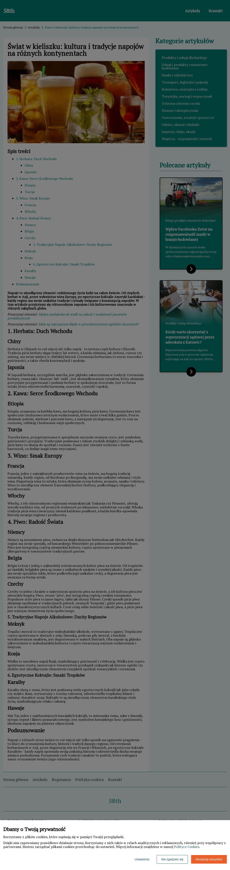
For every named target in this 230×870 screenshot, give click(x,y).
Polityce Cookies (186, 846)
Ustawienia (142, 859)
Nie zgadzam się (172, 859)
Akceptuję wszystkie (209, 859)
